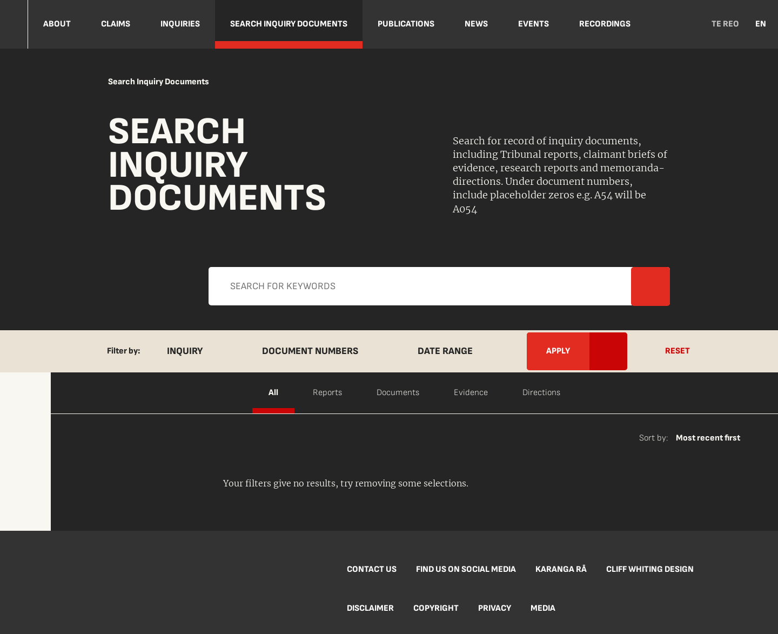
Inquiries (180, 24)
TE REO (725, 24)
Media (543, 608)
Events (533, 24)
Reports (327, 393)
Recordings (605, 24)
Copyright (436, 608)
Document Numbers (310, 351)
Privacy (494, 608)
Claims (115, 24)
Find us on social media (466, 569)
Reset (677, 351)
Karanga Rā (561, 569)
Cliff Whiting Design (650, 569)
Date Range (445, 351)
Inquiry (185, 351)
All (273, 393)
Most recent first (708, 438)
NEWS (476, 24)
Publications (406, 24)
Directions (541, 393)
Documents (398, 393)
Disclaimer (370, 608)
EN (760, 24)
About (57, 24)
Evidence (471, 393)
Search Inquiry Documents (288, 24)
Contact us (372, 569)
